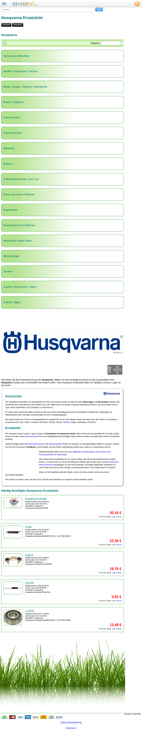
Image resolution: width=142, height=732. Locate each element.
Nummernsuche (31, 436)
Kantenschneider (12, 133)
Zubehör (8, 271)
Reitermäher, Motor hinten (17, 240)
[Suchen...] (48, 9)
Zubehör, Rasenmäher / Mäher (20, 287)
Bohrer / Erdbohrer (13, 102)
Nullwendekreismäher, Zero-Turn (21, 179)
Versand (118, 517)
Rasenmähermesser (36, 444)
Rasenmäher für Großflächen (19, 225)
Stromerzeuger (11, 256)
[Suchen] (111, 43)
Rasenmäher (10, 210)
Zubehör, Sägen (12, 302)
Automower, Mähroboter (16, 56)
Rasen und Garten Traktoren (19, 194)
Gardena (66, 422)
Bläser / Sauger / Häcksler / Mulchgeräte (25, 86)
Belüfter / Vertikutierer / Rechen (20, 71)
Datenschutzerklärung (71, 722)
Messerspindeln (55, 444)
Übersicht (6, 25)
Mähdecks (9, 148)
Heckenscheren (11, 117)
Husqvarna (17, 25)
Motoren (7, 163)
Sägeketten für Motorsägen (83, 452)
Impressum (71, 728)
